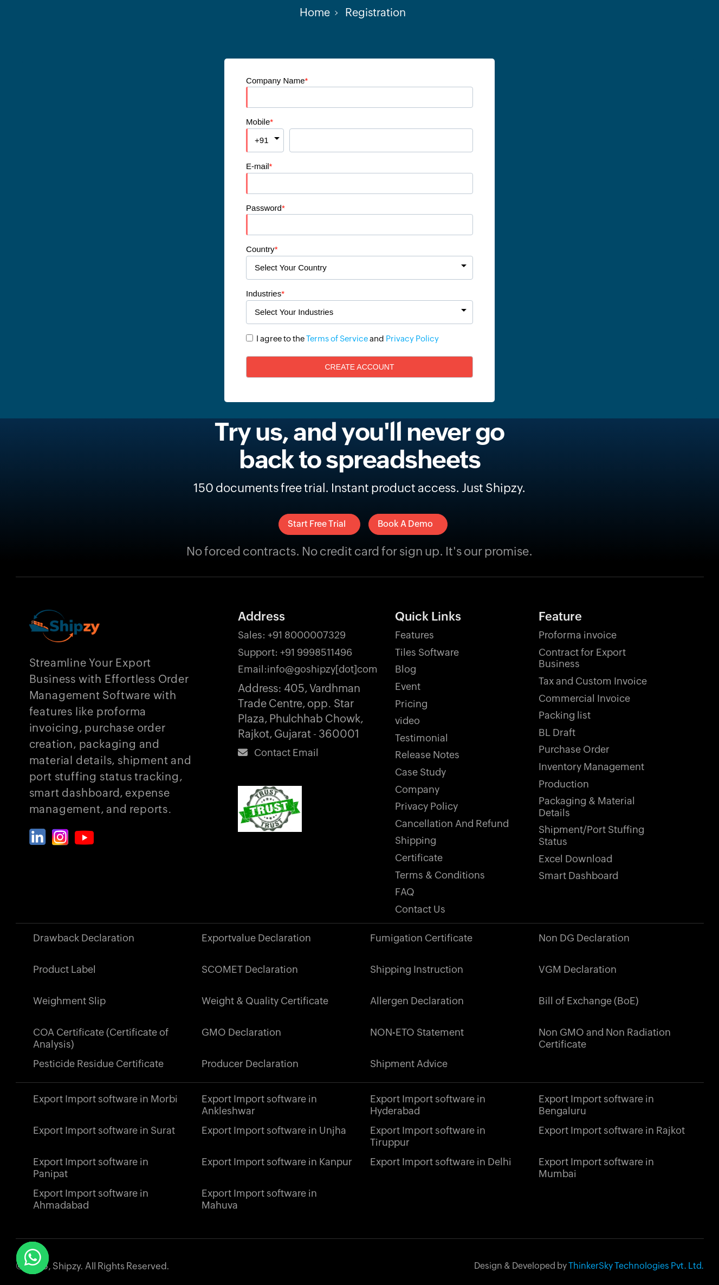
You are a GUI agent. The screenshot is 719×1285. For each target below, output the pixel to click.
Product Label (64, 969)
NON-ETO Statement (417, 1032)
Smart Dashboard (578, 875)
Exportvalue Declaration (256, 938)
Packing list (565, 715)
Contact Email (278, 752)
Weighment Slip (69, 1000)
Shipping (415, 840)
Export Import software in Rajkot (612, 1130)
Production (564, 784)
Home (315, 12)
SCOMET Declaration (250, 969)
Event (407, 686)
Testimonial (421, 738)
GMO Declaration (241, 1032)
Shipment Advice (409, 1063)
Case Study (420, 772)
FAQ (404, 891)
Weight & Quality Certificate (265, 1000)
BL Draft (557, 732)
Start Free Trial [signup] (317, 524)
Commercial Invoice (584, 698)
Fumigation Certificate (421, 938)
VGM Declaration (578, 969)
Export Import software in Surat (104, 1130)
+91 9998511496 (295, 652)
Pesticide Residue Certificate (98, 1063)
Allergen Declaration (417, 1000)
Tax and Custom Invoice (593, 681)
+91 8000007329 (292, 635)
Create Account (359, 367)
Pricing (411, 703)
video (407, 720)
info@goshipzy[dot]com (308, 669)
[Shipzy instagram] (60, 837)
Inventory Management (591, 766)
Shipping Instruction (416, 969)
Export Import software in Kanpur (277, 1161)
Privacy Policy (412, 338)
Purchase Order (574, 749)
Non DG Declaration (584, 938)
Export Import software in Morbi (105, 1099)
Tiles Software (427, 652)
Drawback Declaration (83, 938)
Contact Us (420, 909)
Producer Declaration (250, 1063)
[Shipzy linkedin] (37, 837)
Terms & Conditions (440, 875)
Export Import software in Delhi (440, 1161)
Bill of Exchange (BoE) (588, 1000)
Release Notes (427, 754)
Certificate (419, 857)
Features (414, 635)
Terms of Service (337, 338)
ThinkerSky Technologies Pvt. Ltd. (636, 1266)
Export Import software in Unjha (274, 1130)
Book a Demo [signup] (405, 524)
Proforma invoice (578, 635)
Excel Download (575, 858)
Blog (405, 669)
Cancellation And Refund (452, 823)
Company (417, 789)
